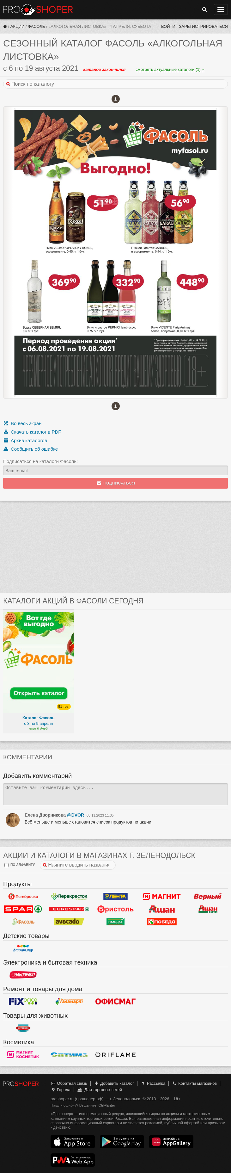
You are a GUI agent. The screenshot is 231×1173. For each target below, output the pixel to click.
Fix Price (23, 1001)
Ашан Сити (208, 909)
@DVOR (75, 815)
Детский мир (23, 948)
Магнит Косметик (23, 1054)
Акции (17, 26)
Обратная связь (69, 1083)
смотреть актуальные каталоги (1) (170, 69)
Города (60, 1089)
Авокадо (69, 922)
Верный (208, 896)
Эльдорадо (23, 975)
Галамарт (69, 1001)
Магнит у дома (162, 896)
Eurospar (69, 909)
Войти (168, 26)
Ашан (162, 909)
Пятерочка (23, 896)
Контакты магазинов (194, 1083)
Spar (23, 909)
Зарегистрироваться (203, 26)
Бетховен (23, 1028)
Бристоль (115, 909)
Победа (162, 922)
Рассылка (152, 1083)
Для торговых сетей (99, 1089)
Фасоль (36, 26)
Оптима (69, 1054)
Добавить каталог (114, 1083)
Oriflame (115, 1054)
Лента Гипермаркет (115, 896)
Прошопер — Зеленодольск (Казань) (38, 9)
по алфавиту (19, 865)
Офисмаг (115, 1001)
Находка (115, 922)
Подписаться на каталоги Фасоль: (40, 461)
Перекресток (69, 896)
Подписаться (115, 483)
